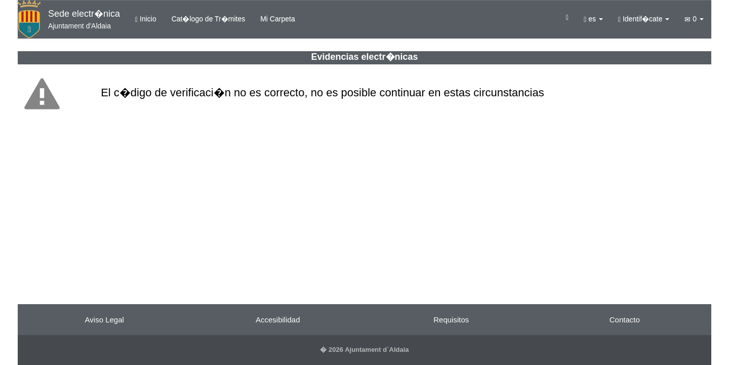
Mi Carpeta (277, 19)
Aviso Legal (104, 319)
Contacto (625, 319)
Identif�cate (644, 19)
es (593, 19)
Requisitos (451, 319)
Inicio (145, 19)
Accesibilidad (278, 319)
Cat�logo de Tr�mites (209, 19)
